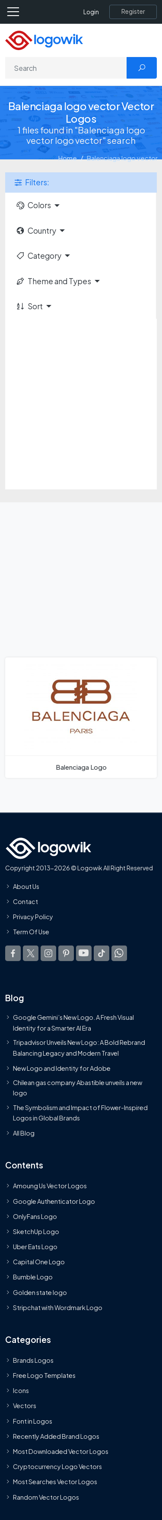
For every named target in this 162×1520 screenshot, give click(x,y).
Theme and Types (53, 281)
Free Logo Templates (44, 1375)
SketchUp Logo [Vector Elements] (36, 1231)
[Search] (66, 68)
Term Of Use (31, 932)
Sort (29, 306)
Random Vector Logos (46, 1497)
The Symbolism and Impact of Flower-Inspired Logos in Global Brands (80, 1112)
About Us (26, 886)
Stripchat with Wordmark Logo (57, 1307)
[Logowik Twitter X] (30, 953)
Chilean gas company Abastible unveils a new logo (77, 1088)
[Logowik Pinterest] (66, 953)
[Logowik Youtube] (84, 953)
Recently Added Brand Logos (56, 1436)
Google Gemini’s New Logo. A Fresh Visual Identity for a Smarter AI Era (73, 1022)
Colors (33, 205)
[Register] (133, 12)
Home (67, 158)
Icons (21, 1390)
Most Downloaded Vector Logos (60, 1451)
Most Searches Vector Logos (55, 1481)
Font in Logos (32, 1421)
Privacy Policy (33, 916)
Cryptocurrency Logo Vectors (57, 1466)
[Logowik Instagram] (48, 953)
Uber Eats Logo (35, 1246)
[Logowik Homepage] (44, 39)
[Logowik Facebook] (13, 953)
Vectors (24, 1405)
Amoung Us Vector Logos (50, 1186)
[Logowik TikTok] (101, 953)
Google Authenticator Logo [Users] (54, 1201)
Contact (25, 901)
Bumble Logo (33, 1277)
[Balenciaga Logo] (81, 717)
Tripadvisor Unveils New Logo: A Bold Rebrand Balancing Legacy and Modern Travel (79, 1047)
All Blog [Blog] (24, 1133)
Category (38, 255)
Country (36, 230)
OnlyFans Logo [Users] (35, 1216)
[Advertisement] (81, 404)
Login (91, 12)
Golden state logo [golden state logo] (40, 1292)
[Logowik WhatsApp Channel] (119, 953)
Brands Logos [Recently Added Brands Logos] (33, 1360)
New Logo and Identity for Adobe (62, 1068)
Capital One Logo (39, 1262)
